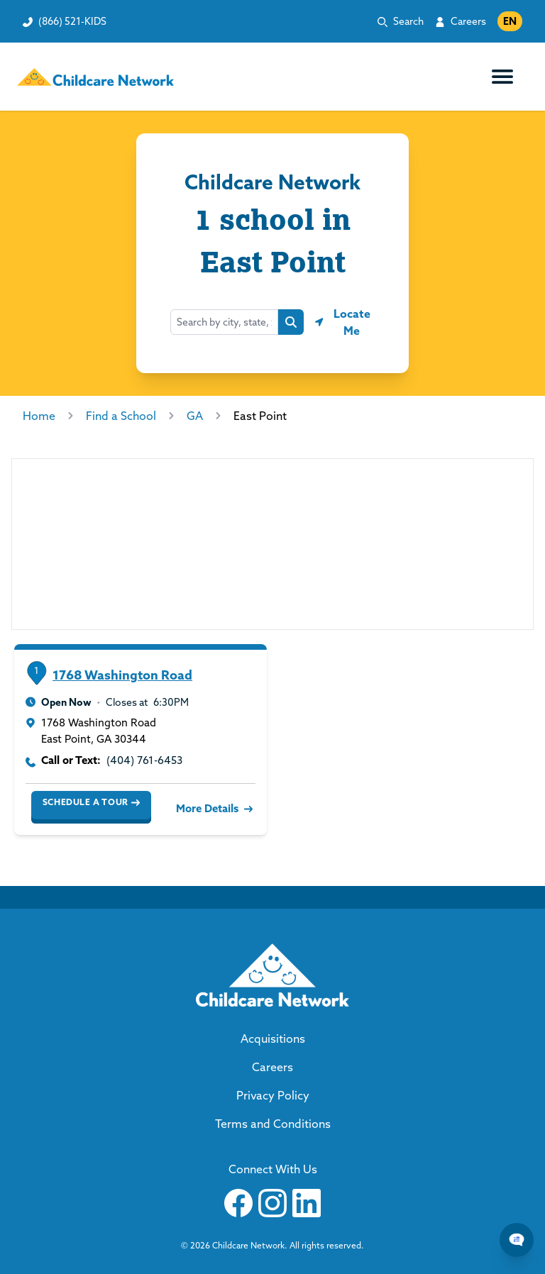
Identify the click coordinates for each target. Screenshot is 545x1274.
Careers (468, 21)
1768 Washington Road (122, 675)
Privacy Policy (272, 1095)
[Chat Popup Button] (517, 1240)
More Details (213, 808)
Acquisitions (273, 1038)
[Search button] (291, 322)
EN (510, 21)
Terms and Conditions (273, 1124)
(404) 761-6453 (144, 760)
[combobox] (224, 322)
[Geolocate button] (345, 322)
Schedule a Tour (91, 802)
